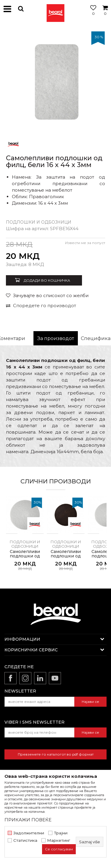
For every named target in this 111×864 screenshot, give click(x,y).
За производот (55, 338)
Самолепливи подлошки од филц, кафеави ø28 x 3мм (65, 558)
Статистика (25, 840)
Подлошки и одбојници (38, 222)
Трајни (60, 833)
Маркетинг (58, 840)
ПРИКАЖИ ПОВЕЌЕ (28, 820)
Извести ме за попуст (85, 243)
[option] (55, 80)
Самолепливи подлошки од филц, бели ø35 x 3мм (25, 558)
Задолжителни (28, 833)
